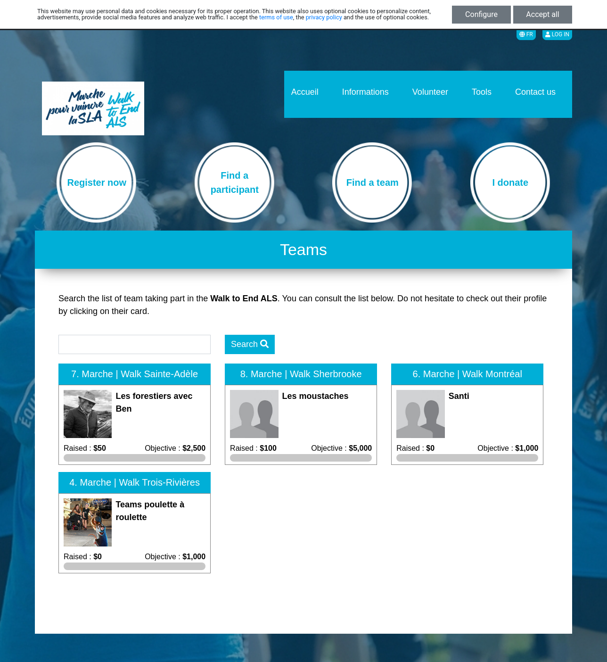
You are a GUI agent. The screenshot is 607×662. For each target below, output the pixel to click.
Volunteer (430, 92)
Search (250, 344)
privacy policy (324, 17)
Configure (481, 14)
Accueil (305, 92)
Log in (557, 34)
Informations (365, 92)
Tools (482, 92)
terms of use (276, 17)
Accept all (542, 14)
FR (526, 34)
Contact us (535, 92)
